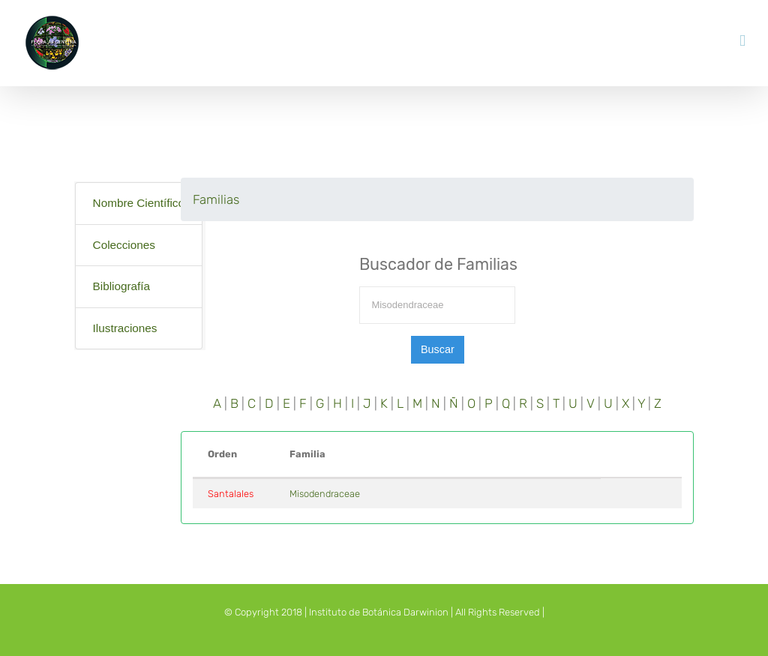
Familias (216, 199)
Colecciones (124, 244)
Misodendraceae (325, 493)
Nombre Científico (138, 202)
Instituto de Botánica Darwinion (378, 612)
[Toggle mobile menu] (743, 41)
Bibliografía (122, 286)
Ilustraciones (125, 328)
